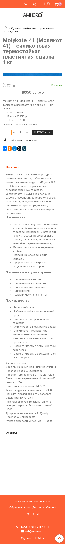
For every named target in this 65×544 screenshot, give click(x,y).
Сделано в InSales (32, 538)
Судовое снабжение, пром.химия (32, 28)
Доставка (38, 507)
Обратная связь (19, 507)
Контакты (32, 514)
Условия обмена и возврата (32, 501)
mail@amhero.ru (34, 532)
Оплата (51, 507)
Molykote (12, 32)
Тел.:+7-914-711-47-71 (34, 527)
